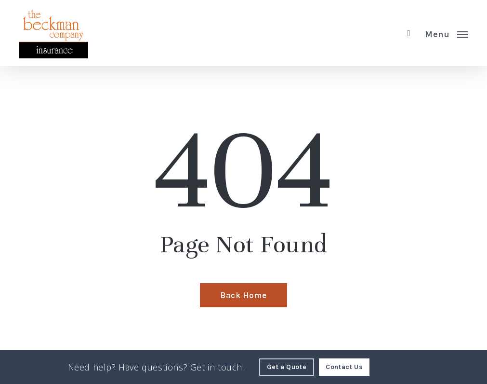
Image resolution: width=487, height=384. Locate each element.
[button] (446, 33)
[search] (409, 33)
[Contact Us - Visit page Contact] (344, 367)
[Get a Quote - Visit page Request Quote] (287, 367)
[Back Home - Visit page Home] (243, 295)
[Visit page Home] (53, 33)
